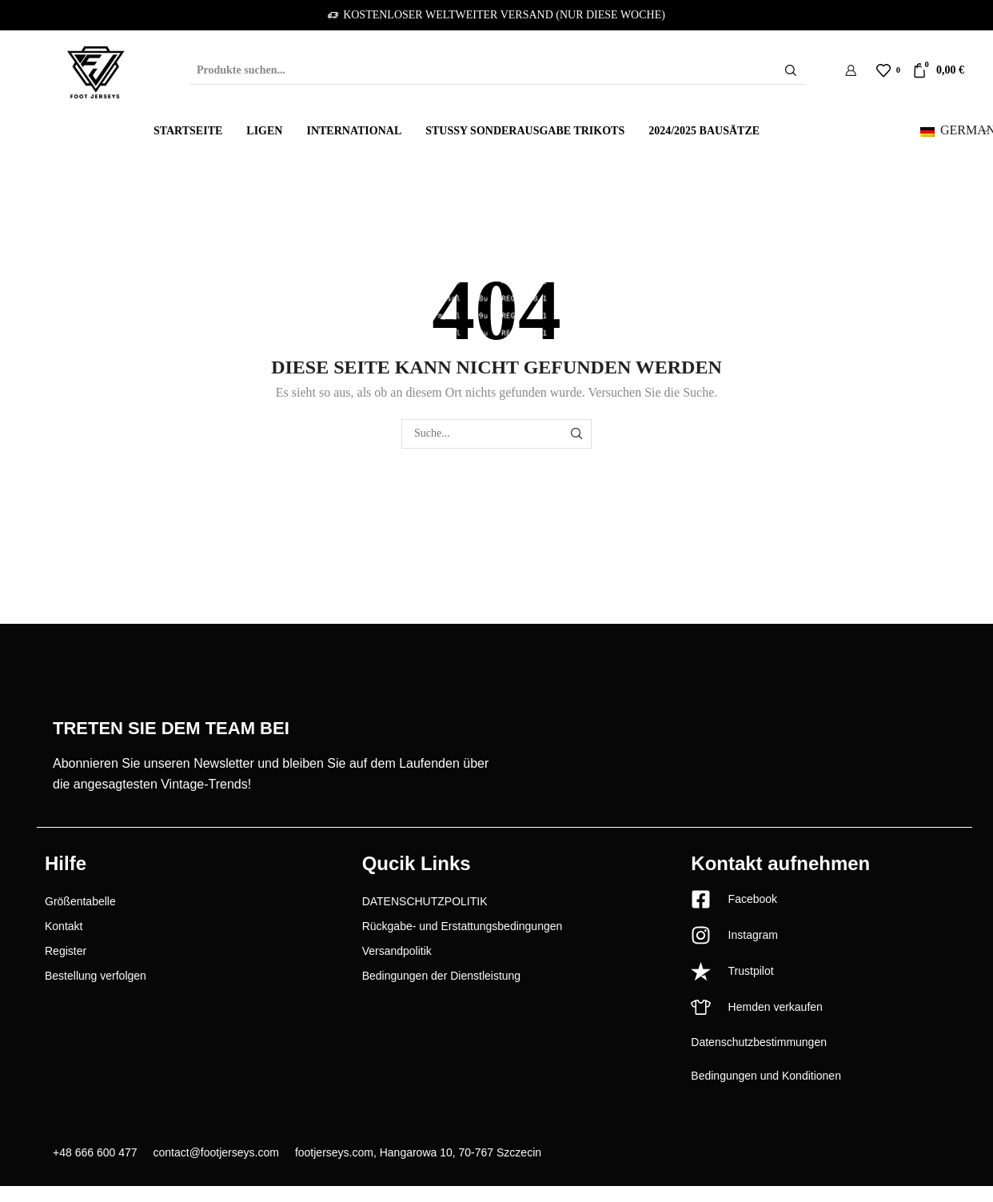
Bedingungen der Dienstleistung (441, 975)
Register (65, 950)
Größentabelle (80, 901)
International (353, 131)
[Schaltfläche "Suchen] (790, 70)
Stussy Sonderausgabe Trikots (524, 131)
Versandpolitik (397, 950)
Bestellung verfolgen (95, 975)
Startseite (188, 131)
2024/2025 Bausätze (704, 131)
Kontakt (63, 926)
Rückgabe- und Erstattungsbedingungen (462, 926)
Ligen (264, 131)
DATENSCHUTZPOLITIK (425, 901)
